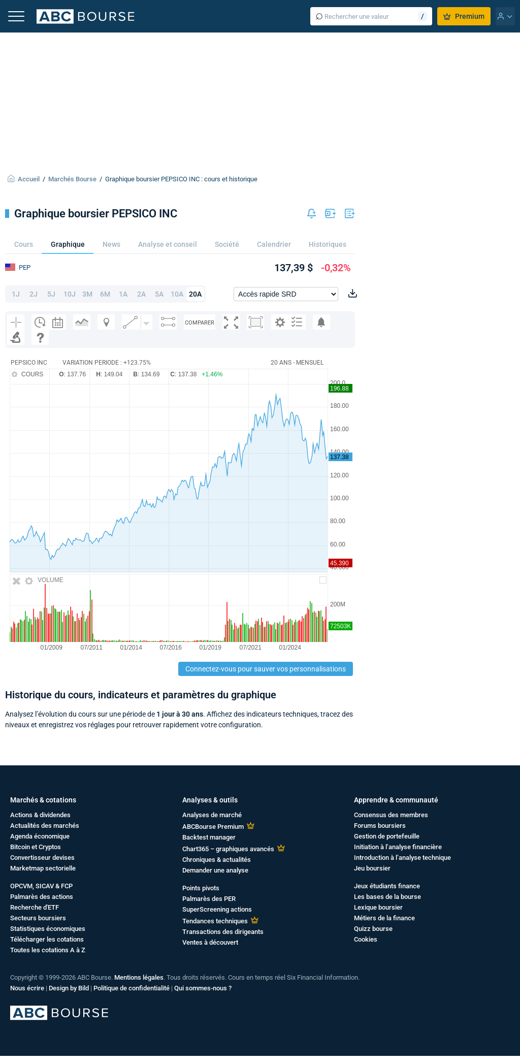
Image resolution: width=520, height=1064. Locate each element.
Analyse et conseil (167, 244)
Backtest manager (209, 837)
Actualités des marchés (44, 825)
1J (16, 294)
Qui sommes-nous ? (203, 988)
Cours (23, 244)
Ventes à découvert (210, 942)
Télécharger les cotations (47, 939)
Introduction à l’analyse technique (402, 857)
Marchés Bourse (72, 179)
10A (177, 294)
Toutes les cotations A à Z (47, 950)
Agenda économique (40, 836)
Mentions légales (139, 977)
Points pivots (200, 888)
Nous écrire (27, 988)
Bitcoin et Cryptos (35, 847)
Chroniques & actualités (216, 859)
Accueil (29, 179)
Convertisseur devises (42, 857)
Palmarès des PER (209, 898)
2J (33, 294)
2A (141, 294)
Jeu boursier (372, 868)
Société (227, 244)
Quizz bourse (373, 928)
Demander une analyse (215, 870)
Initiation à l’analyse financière (398, 847)
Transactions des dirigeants (223, 932)
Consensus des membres (391, 815)
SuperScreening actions (217, 909)
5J (51, 294)
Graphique (68, 244)
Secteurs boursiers (38, 918)
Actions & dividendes (40, 815)
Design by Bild (69, 988)
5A (159, 294)
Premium (463, 16)
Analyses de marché (212, 815)
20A (195, 294)
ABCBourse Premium (213, 826)
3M (87, 294)
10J (69, 294)
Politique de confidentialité (131, 988)
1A (123, 294)
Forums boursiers (380, 825)
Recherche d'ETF (34, 907)
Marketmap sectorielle (43, 868)
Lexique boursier (378, 907)
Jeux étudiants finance (387, 886)
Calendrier (274, 244)
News (111, 244)
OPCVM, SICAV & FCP (41, 886)
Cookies (365, 939)
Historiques (327, 244)
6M (105, 294)
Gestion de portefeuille (386, 836)
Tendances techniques (215, 921)
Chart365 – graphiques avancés (228, 849)
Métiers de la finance (384, 918)
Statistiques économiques (47, 928)
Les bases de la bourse (387, 896)
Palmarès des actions (41, 896)
